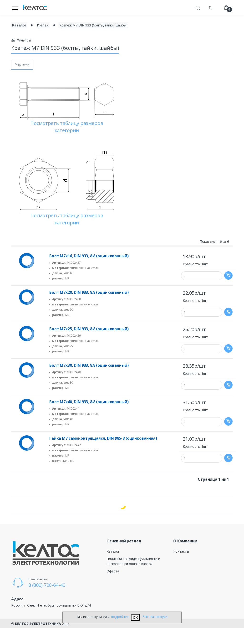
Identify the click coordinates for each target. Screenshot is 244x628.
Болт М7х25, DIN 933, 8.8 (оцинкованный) (88, 328)
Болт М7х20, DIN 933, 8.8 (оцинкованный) (88, 292)
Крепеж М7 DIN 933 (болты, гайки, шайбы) (93, 25)
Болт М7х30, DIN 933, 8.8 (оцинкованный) (88, 365)
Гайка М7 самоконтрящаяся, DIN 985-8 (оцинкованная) (103, 438)
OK (135, 617)
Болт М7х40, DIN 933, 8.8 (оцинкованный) (88, 401)
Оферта (113, 571)
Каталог (113, 551)
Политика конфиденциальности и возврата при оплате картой (133, 561)
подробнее (120, 616)
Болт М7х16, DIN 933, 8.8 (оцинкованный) (88, 255)
